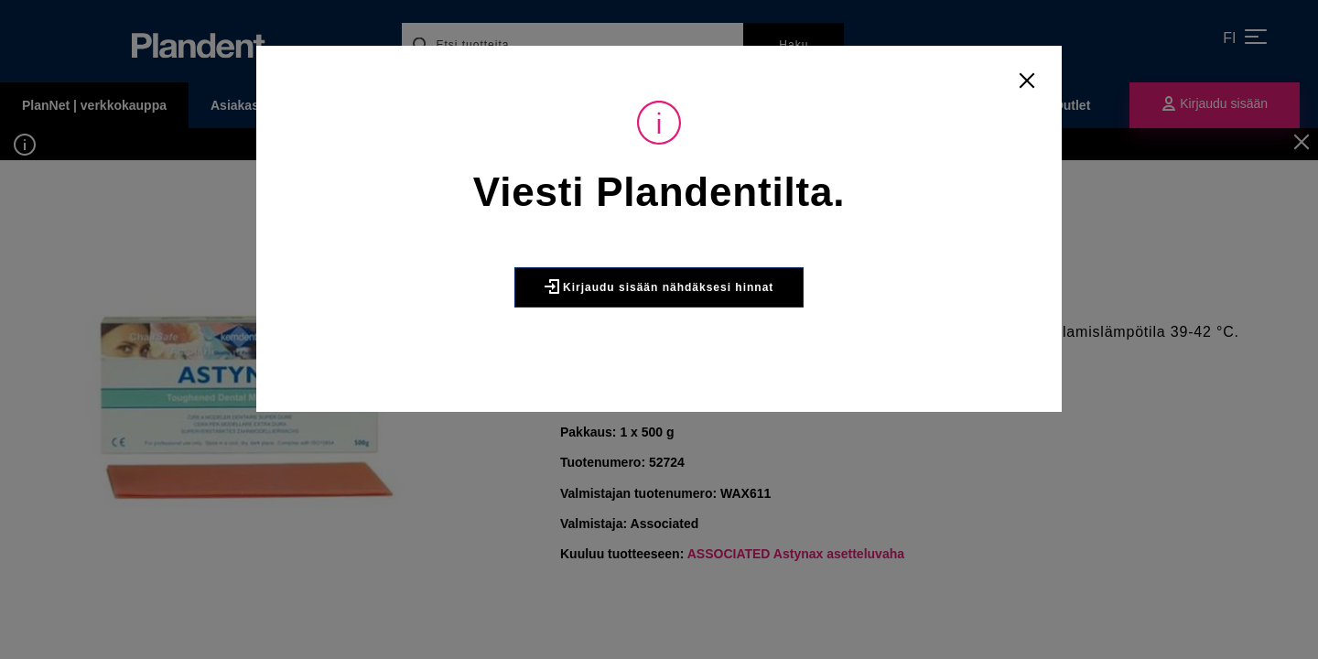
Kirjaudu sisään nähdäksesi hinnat (659, 286)
